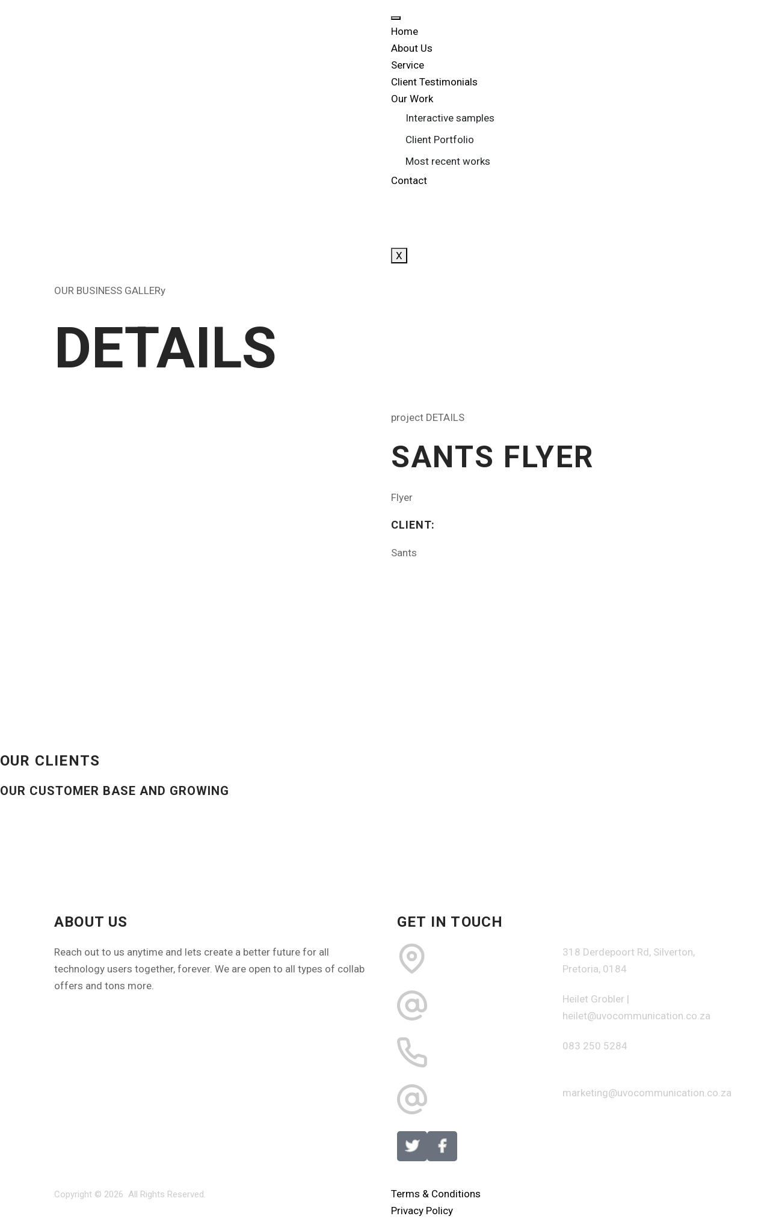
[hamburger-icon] (396, 18)
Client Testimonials (434, 82)
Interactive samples (449, 118)
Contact (409, 180)
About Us (412, 48)
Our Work (412, 99)
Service (407, 65)
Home (404, 31)
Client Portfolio (439, 140)
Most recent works (447, 161)
